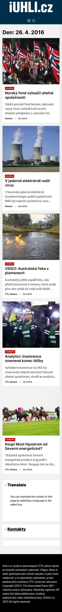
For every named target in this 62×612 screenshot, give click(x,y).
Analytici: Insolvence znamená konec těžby (24, 358)
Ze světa (9, 88)
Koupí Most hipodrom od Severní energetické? (26, 446)
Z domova (10, 352)
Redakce (8, 118)
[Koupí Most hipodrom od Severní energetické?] (31, 412)
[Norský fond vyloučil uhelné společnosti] (31, 61)
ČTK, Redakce (11, 294)
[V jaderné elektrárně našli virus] (31, 149)
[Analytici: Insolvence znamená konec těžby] (31, 324)
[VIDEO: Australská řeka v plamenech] (31, 237)
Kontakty (16, 529)
